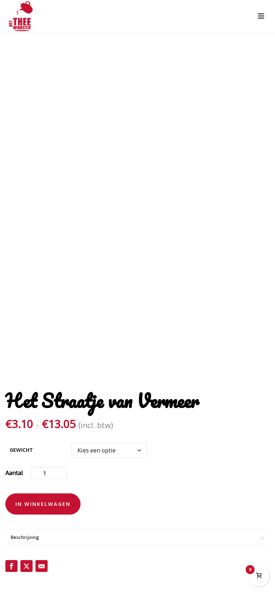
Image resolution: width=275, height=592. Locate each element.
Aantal (14, 473)
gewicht (21, 449)
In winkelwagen (43, 504)
